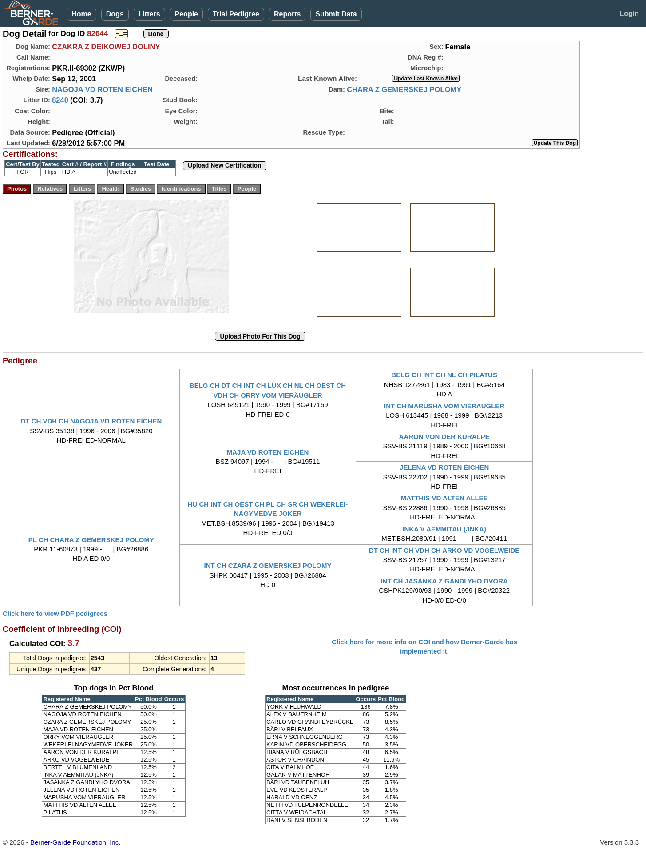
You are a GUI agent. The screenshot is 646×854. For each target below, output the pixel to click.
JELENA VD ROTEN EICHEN (444, 467)
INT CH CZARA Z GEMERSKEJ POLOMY (268, 565)
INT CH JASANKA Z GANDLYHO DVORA (443, 581)
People (186, 14)
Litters (149, 14)
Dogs (115, 14)
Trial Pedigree (236, 14)
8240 (60, 100)
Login (629, 13)
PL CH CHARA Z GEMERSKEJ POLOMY (91, 539)
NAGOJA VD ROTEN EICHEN (102, 89)
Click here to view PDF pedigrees (55, 613)
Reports (287, 14)
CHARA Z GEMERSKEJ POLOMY (404, 89)
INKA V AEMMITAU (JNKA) (444, 529)
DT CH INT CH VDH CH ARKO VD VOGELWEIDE (444, 550)
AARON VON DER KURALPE (444, 436)
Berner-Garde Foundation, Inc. (75, 842)
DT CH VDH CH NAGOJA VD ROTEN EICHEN (91, 421)
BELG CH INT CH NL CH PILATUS (444, 375)
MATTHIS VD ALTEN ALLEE (444, 498)
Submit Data (336, 14)
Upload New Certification (225, 165)
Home (81, 14)
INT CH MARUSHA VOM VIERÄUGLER (444, 406)
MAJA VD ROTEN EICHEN (268, 452)
